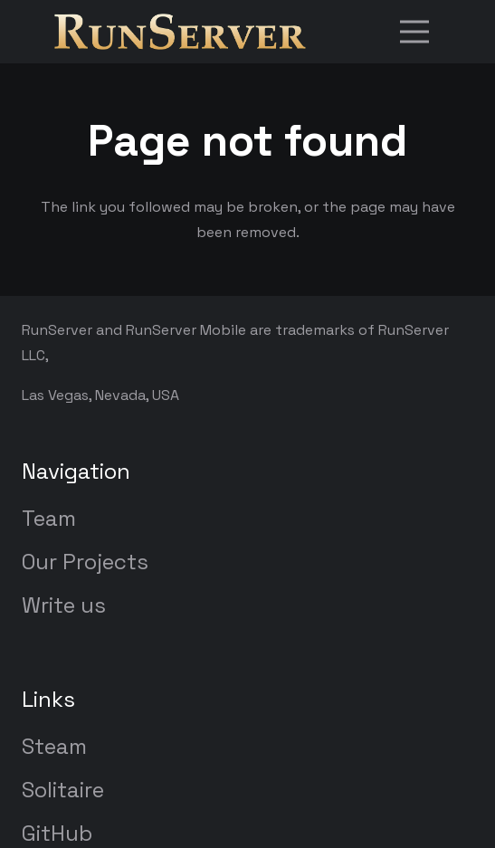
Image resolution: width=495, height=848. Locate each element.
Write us (64, 605)
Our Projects (85, 562)
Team (49, 518)
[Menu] (414, 31)
